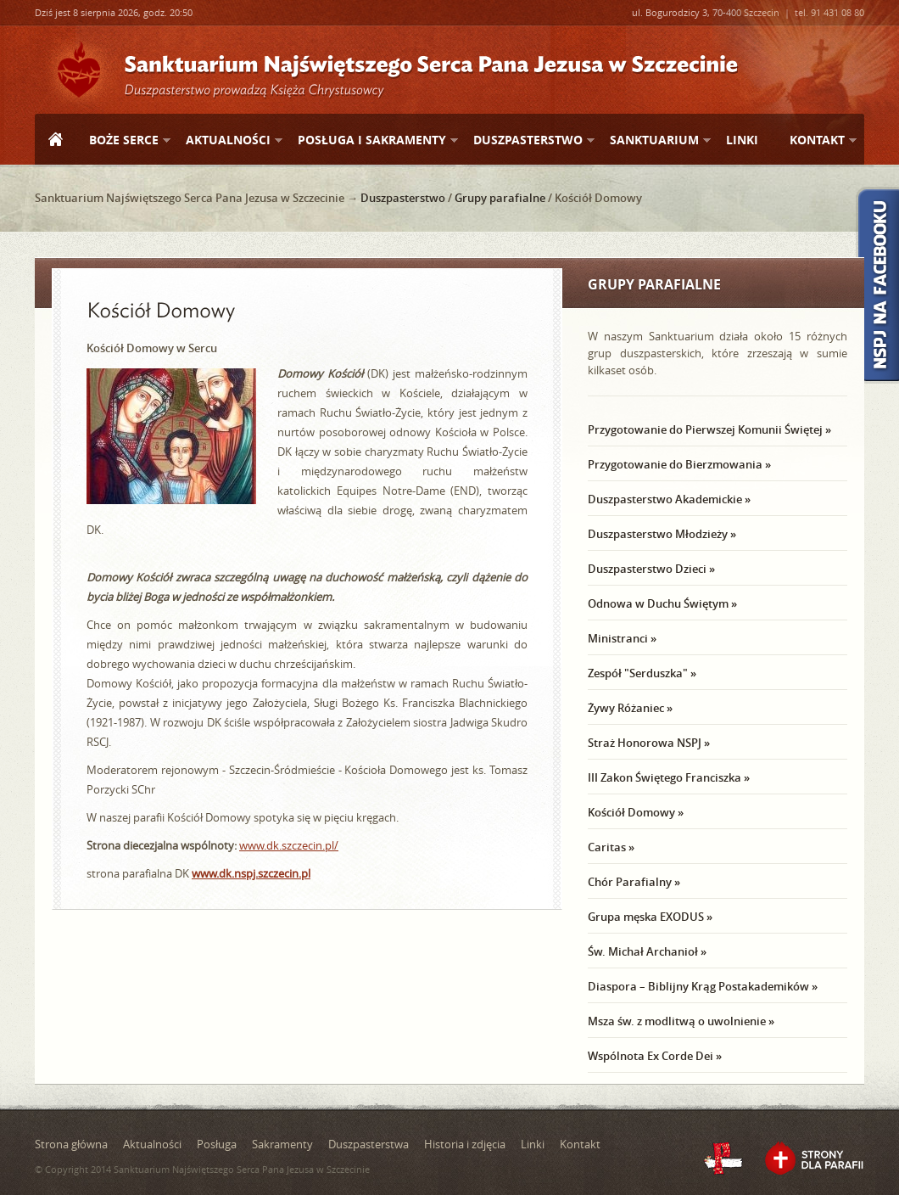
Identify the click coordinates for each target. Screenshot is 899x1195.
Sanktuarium (653, 140)
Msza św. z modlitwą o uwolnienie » (681, 1021)
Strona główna (55, 141)
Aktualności (227, 140)
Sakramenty (282, 1144)
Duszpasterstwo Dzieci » (651, 568)
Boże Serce (122, 140)
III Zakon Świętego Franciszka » (669, 777)
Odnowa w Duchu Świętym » (662, 603)
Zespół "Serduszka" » (642, 673)
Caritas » (611, 847)
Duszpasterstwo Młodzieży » (662, 533)
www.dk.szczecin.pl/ (288, 845)
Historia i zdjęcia (464, 1144)
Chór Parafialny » (634, 881)
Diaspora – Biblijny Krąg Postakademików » (703, 986)
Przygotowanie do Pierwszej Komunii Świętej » (709, 429)
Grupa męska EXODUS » (650, 916)
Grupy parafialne (500, 197)
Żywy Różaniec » (630, 707)
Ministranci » (622, 638)
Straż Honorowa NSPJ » (649, 742)
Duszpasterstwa (368, 1144)
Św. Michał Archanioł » (647, 951)
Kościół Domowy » (636, 812)
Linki (742, 140)
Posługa (217, 1144)
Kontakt (816, 140)
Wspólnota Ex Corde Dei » (655, 1055)
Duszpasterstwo (527, 140)
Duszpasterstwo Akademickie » (669, 499)
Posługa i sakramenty (371, 140)
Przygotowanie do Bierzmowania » (679, 464)
